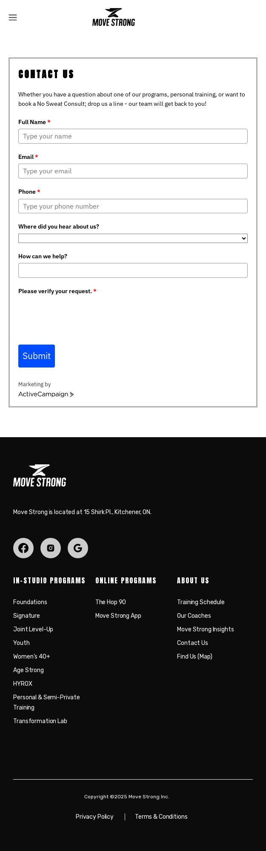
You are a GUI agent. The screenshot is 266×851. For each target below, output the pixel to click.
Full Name (34, 122)
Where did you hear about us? (58, 226)
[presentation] (83, 314)
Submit (37, 356)
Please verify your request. (57, 291)
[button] (13, 17)
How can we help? (42, 256)
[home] (111, 17)
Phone (29, 191)
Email (28, 157)
